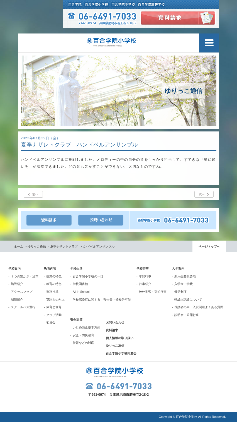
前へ (35, 194)
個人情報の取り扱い (119, 338)
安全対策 (76, 319)
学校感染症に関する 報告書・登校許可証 (102, 299)
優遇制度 (180, 291)
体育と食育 (54, 307)
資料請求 (112, 330)
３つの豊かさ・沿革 (24, 276)
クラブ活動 (54, 315)
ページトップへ (209, 246)
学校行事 (142, 268)
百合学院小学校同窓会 (121, 353)
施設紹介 (17, 284)
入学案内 (178, 268)
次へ (202, 194)
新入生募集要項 (185, 276)
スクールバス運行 (23, 307)
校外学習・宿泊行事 (153, 291)
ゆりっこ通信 (37, 246)
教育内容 (50, 268)
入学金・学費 (183, 284)
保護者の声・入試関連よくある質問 (198, 307)
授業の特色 (54, 276)
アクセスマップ (21, 291)
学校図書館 (80, 284)
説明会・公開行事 (186, 315)
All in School (81, 291)
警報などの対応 (83, 342)
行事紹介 (145, 284)
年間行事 (145, 276)
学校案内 (14, 268)
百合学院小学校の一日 (88, 276)
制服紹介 (17, 299)
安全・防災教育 (83, 335)
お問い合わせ (115, 322)
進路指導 (52, 291)
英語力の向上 (55, 299)
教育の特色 (54, 284)
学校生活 (76, 268)
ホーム (18, 246)
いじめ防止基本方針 (86, 327)
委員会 (50, 322)
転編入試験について (188, 299)
